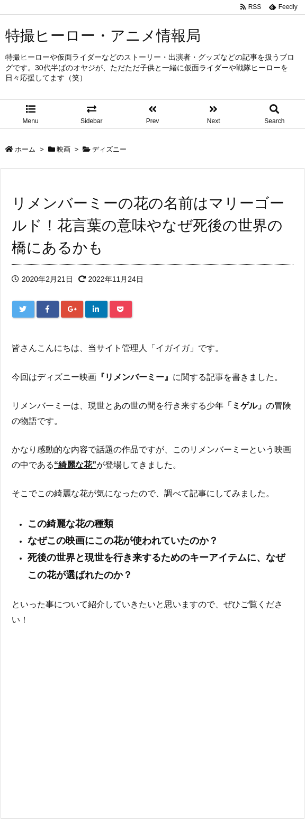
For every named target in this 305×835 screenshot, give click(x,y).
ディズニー (109, 149)
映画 (63, 149)
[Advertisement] (152, 715)
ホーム (25, 149)
